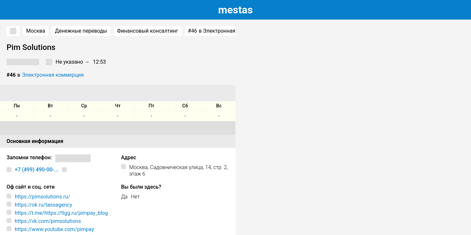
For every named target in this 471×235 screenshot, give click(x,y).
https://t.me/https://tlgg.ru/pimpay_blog (61, 213)
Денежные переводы (81, 31)
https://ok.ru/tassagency (43, 205)
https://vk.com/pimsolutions (48, 221)
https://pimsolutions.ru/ (42, 197)
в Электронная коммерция (226, 31)
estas (235, 10)
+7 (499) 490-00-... (37, 169)
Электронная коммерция (53, 75)
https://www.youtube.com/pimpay (54, 229)
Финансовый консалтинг (147, 31)
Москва (35, 31)
